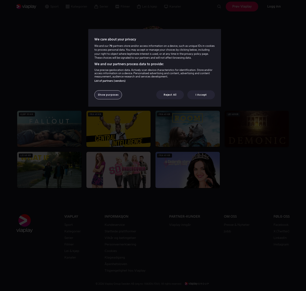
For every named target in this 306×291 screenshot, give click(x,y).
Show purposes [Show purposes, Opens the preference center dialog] (108, 94)
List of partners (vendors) (110, 80)
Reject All (170, 94)
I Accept (201, 94)
